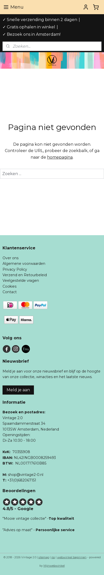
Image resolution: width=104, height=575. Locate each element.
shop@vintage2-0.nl (25, 474)
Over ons (10, 258)
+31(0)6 (13, 480)
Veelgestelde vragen (21, 280)
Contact (10, 292)
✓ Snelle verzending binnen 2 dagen (40, 19)
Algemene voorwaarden (24, 263)
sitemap (43, 557)
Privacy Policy (15, 269)
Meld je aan (18, 389)
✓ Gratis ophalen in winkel (29, 27)
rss (53, 557)
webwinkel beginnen (72, 557)
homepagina (60, 157)
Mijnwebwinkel (54, 565)
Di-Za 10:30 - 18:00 (19, 440)
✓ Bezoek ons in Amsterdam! (31, 34)
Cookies (9, 286)
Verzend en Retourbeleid (25, 275)
